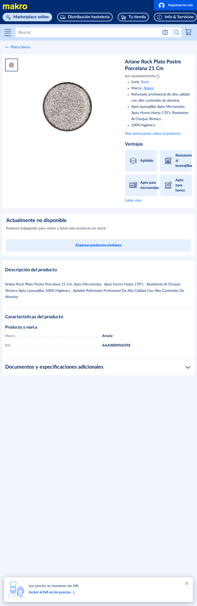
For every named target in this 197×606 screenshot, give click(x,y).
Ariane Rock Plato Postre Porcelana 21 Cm (153, 65)
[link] (189, 33)
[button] (175, 5)
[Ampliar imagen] (68, 105)
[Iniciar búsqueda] (177, 32)
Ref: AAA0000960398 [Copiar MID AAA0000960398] (142, 76)
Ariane (148, 88)
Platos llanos (20, 47)
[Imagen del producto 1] (11, 65)
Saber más (133, 200)
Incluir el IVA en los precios (52, 592)
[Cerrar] (187, 583)
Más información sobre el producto (153, 134)
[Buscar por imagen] (165, 32)
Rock (145, 82)
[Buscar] (87, 32)
